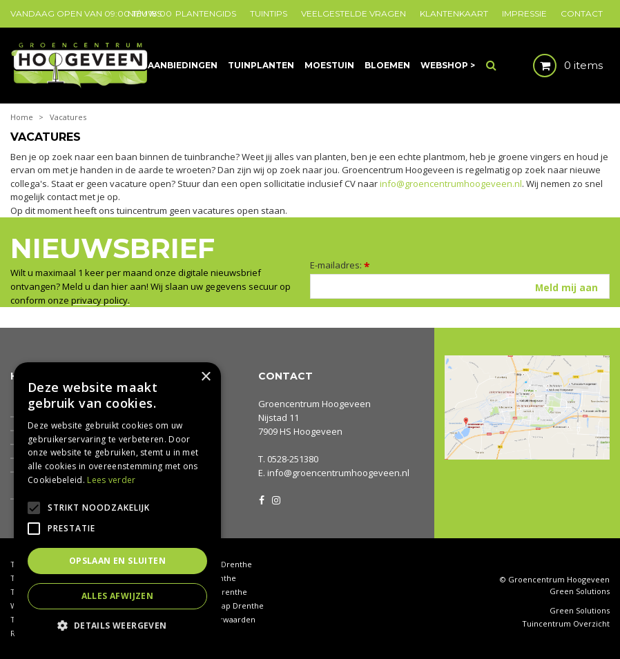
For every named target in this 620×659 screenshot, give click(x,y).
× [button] (205, 377)
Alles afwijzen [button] (117, 596)
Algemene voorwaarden (210, 619)
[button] (117, 624)
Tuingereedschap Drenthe (215, 605)
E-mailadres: (340, 265)
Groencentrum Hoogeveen (314, 403)
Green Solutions (580, 591)
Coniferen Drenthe (201, 578)
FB (261, 498)
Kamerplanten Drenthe (209, 564)
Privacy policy (191, 633)
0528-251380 (292, 459)
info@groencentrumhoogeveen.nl (451, 183)
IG (275, 498)
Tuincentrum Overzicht (566, 624)
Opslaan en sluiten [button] (117, 561)
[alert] (117, 503)
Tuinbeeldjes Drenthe (206, 592)
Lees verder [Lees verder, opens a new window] (111, 480)
